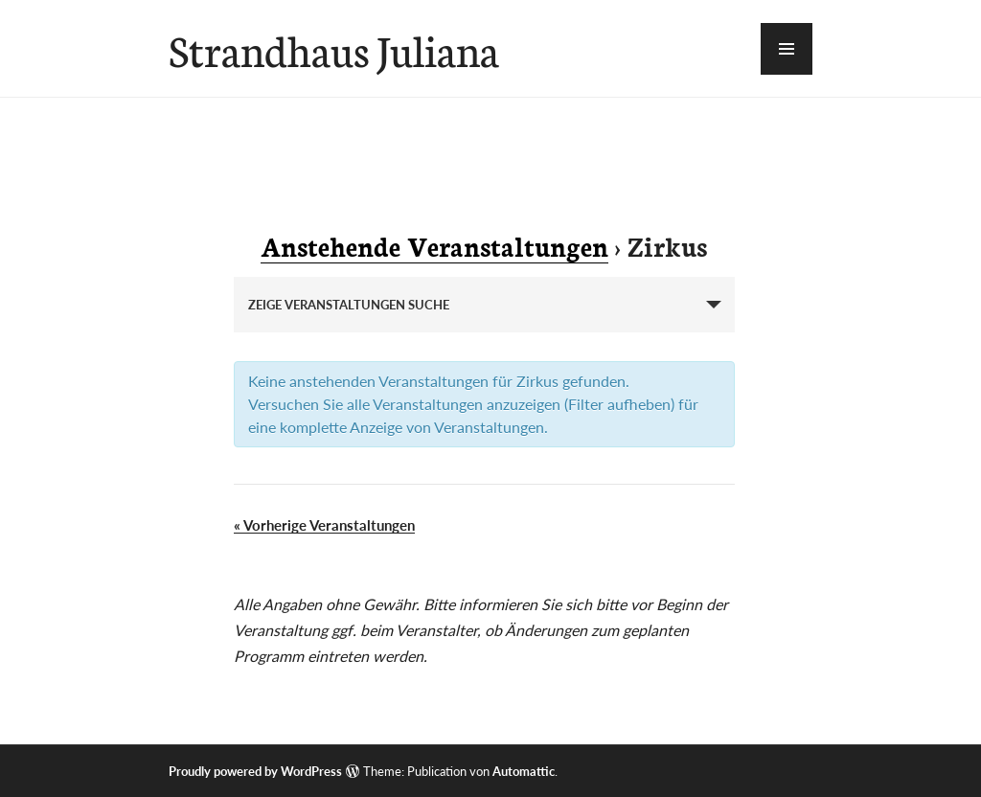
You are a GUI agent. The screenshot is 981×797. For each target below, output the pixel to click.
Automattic (523, 771)
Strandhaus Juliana (334, 49)
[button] (786, 49)
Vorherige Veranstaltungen (324, 525)
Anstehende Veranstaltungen (434, 245)
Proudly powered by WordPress (255, 771)
